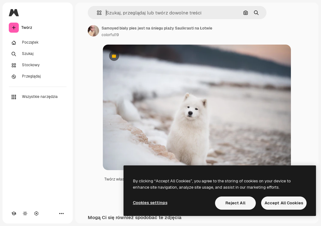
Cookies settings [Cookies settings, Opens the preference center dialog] (150, 202)
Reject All (235, 203)
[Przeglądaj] (37, 77)
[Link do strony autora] (93, 30)
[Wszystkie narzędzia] (37, 97)
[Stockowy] (37, 65)
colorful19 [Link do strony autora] (110, 34)
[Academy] (14, 213)
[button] (96, 12)
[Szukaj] (37, 54)
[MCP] (36, 213)
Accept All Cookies (284, 203)
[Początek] (37, 43)
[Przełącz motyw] (25, 213)
